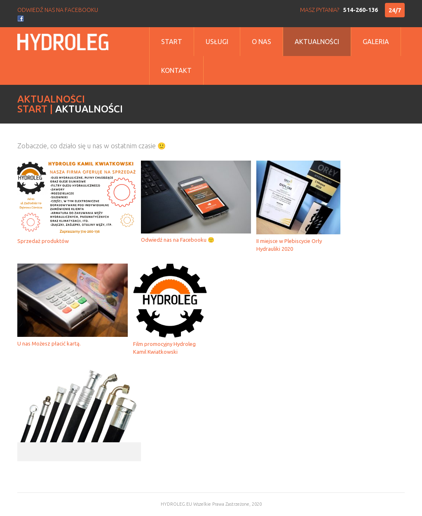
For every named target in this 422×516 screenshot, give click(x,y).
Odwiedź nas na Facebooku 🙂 (177, 240)
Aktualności (317, 41)
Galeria (376, 41)
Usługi (217, 41)
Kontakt (176, 70)
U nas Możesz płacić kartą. (49, 343)
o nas (261, 41)
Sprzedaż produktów (43, 241)
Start (171, 41)
